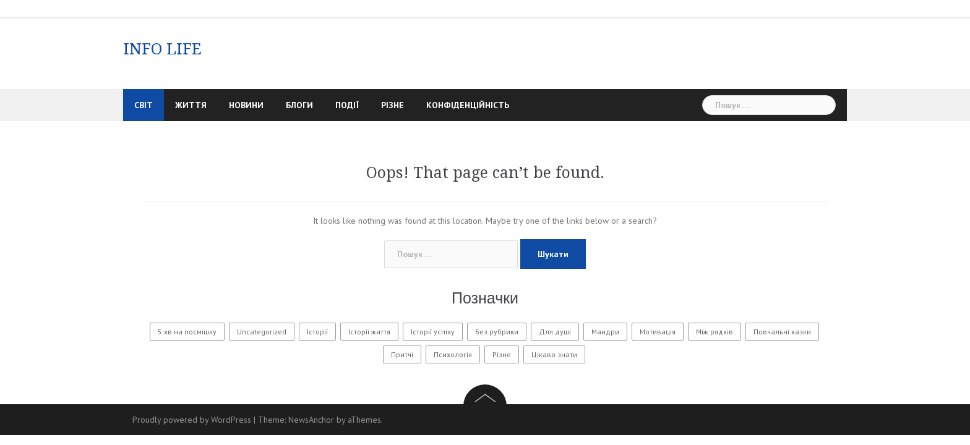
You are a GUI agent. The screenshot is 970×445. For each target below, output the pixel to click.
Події (347, 105)
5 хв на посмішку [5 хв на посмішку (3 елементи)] (187, 331)
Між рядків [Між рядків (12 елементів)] (714, 331)
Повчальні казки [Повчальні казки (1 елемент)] (782, 331)
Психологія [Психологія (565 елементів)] (453, 354)
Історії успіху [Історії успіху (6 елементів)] (433, 331)
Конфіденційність (467, 105)
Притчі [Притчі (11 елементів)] (402, 354)
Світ (143, 105)
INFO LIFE (162, 49)
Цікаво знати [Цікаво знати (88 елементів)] (554, 354)
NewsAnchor (311, 419)
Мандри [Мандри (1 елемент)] (605, 331)
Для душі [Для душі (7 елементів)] (555, 331)
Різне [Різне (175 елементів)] (501, 354)
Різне (392, 105)
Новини (246, 105)
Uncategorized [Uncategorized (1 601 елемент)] (261, 331)
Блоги (299, 105)
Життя (191, 105)
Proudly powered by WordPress (191, 419)
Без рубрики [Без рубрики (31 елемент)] (496, 331)
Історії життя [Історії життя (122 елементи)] (369, 331)
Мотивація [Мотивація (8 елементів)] (658, 331)
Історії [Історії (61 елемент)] (317, 331)
